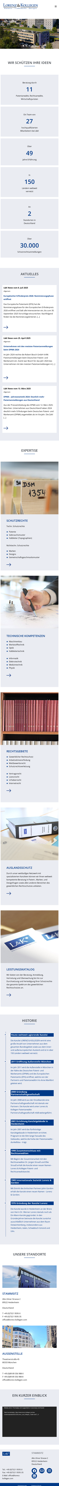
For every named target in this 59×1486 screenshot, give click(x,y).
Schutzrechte (17, 520)
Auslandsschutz (19, 868)
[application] (29, 1422)
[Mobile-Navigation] (56, 6)
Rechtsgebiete (17, 751)
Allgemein (7, 291)
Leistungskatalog (20, 969)
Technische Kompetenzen (25, 636)
